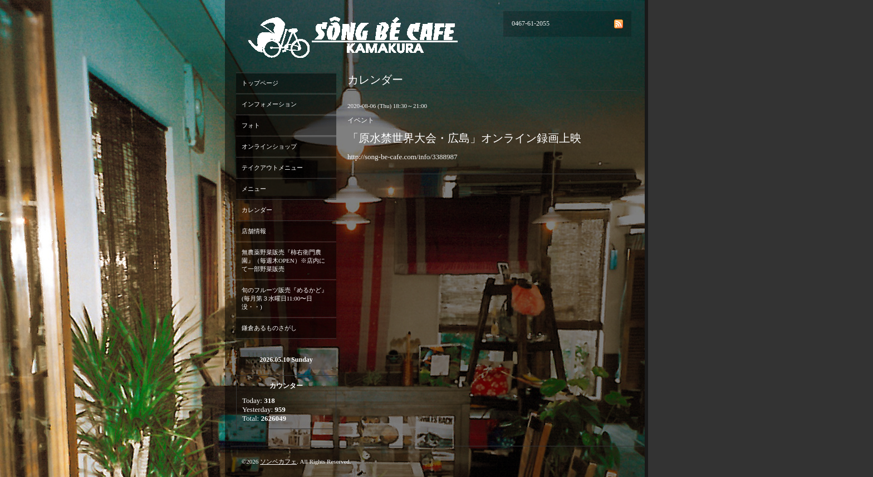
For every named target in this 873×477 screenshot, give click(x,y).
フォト (251, 125)
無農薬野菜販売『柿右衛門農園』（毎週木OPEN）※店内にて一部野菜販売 (283, 260)
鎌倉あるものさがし (269, 327)
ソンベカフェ (278, 461)
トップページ (260, 83)
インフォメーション (269, 104)
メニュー (254, 188)
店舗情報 (254, 231)
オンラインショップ (269, 146)
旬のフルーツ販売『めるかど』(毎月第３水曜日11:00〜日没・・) (284, 298)
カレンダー (257, 209)
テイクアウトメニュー (272, 167)
